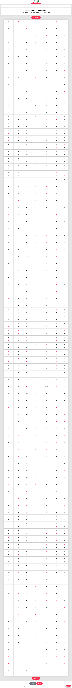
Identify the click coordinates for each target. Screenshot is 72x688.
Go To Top (36, 678)
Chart (33, 6)
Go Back (33, 683)
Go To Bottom (36, 17)
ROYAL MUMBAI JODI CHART (41, 6)
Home (39, 683)
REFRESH (68, 686)
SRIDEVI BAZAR (28, 6)
